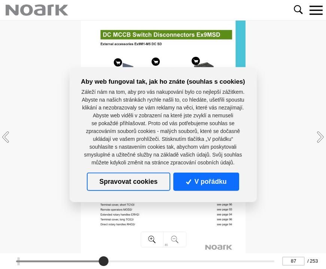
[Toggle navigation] (316, 10)
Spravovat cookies (129, 181)
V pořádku (206, 181)
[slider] (103, 261)
